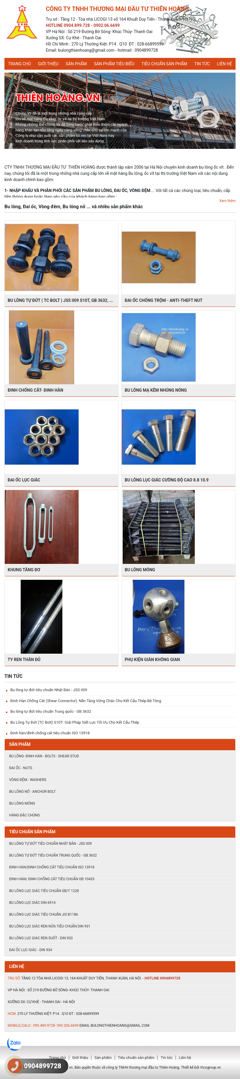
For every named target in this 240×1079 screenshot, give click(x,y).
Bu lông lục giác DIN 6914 (32, 903)
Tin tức (202, 63)
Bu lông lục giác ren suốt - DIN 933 (41, 938)
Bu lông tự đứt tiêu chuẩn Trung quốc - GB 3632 (50, 711)
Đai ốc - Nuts (20, 768)
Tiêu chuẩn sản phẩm (164, 63)
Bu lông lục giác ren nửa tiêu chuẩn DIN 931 (49, 926)
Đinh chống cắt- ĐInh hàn (35, 390)
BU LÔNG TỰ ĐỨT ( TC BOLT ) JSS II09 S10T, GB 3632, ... (60, 300)
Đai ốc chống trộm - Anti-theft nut (163, 300)
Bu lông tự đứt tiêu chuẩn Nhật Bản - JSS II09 (48, 690)
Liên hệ (224, 63)
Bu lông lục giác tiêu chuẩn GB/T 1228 (44, 891)
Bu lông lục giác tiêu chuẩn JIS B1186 (43, 914)
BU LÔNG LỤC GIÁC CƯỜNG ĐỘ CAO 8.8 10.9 (167, 480)
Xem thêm (227, 201)
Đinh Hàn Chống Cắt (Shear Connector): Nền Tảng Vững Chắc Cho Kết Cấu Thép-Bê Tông (85, 701)
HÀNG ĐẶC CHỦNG (24, 815)
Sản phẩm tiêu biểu (114, 63)
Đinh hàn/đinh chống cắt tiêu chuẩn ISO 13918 (50, 733)
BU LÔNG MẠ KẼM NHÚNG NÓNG (156, 390)
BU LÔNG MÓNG (140, 569)
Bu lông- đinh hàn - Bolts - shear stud (44, 756)
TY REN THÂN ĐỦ (24, 659)
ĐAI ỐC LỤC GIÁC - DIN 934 (30, 950)
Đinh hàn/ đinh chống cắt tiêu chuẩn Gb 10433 (51, 879)
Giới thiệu (48, 63)
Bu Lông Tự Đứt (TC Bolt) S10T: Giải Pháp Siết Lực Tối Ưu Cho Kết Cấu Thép (74, 722)
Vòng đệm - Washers (27, 780)
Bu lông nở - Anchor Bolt (32, 792)
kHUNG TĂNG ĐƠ (24, 569)
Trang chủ (19, 63)
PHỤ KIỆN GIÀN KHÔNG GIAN (152, 659)
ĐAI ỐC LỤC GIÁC (24, 480)
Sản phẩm (76, 63)
